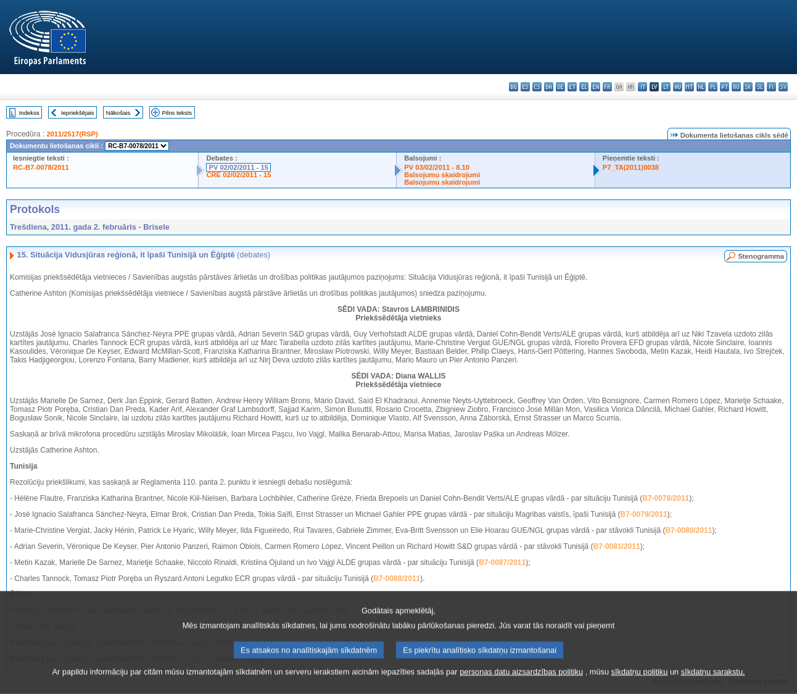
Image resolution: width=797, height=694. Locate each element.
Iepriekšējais (77, 112)
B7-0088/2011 (396, 578)
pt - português (724, 86)
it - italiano (642, 86)
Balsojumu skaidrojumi (442, 174)
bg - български (513, 86)
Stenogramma (761, 256)
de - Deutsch (560, 86)
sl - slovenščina (759, 86)
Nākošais (118, 112)
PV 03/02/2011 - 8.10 (436, 167)
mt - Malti (689, 86)
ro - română (736, 86)
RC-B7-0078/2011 (41, 167)
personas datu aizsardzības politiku (521, 683)
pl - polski (712, 86)
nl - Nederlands (701, 86)
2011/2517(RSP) (71, 134)
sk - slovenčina (748, 86)
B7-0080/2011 (688, 530)
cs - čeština (537, 86)
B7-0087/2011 (502, 562)
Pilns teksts (177, 112)
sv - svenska (783, 86)
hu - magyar (677, 86)
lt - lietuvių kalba (666, 86)
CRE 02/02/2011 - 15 (238, 174)
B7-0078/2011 (665, 498)
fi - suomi (771, 86)
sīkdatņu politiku (639, 683)
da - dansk (548, 86)
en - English (595, 86)
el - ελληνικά (583, 86)
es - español (525, 86)
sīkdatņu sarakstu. (713, 683)
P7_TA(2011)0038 (631, 167)
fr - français (607, 86)
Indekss (29, 112)
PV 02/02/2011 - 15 (238, 167)
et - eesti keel (572, 86)
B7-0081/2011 (616, 546)
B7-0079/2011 (644, 514)
